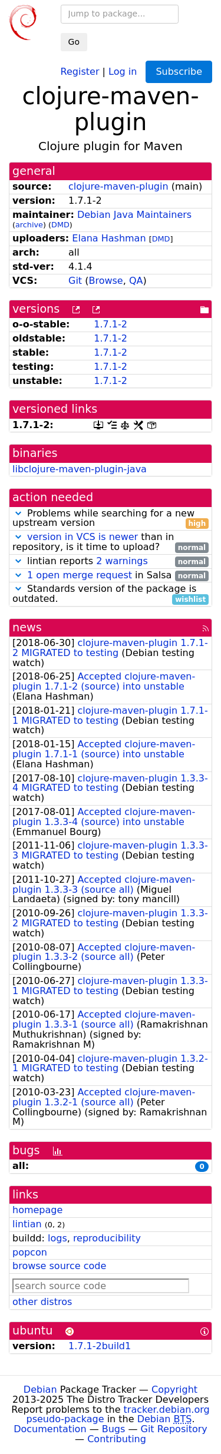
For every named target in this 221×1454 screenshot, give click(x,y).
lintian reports (110, 562)
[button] (18, 513)
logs (57, 1238)
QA (136, 280)
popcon (29, 1252)
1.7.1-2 (110, 324)
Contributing (116, 1439)
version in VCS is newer (82, 536)
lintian (27, 1224)
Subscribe (179, 71)
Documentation (50, 1429)
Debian (40, 1389)
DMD (60, 224)
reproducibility (107, 1238)
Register (80, 71)
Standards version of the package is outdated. (110, 594)
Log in (122, 71)
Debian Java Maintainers (134, 214)
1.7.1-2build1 (99, 1346)
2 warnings (122, 561)
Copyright (174, 1389)
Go (74, 42)
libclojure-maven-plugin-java (79, 469)
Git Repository (174, 1429)
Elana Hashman (109, 238)
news (27, 627)
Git (75, 280)
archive (29, 224)
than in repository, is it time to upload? (110, 542)
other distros (42, 1301)
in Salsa (110, 576)
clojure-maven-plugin (118, 186)
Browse (105, 280)
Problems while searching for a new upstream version (110, 519)
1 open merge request (79, 575)
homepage (37, 1209)
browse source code (59, 1265)
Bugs (114, 1429)
